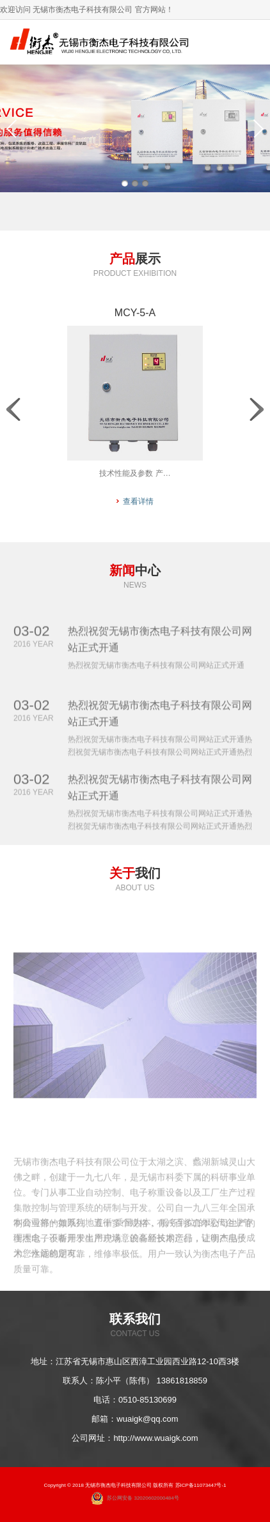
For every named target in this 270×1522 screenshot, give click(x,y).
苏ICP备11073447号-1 (200, 1485)
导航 (248, 41)
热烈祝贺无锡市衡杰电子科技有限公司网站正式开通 (160, 652)
